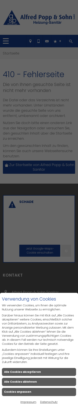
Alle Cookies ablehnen (20, 382)
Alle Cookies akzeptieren (22, 372)
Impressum (28, 402)
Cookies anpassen (17, 392)
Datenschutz (49, 402)
